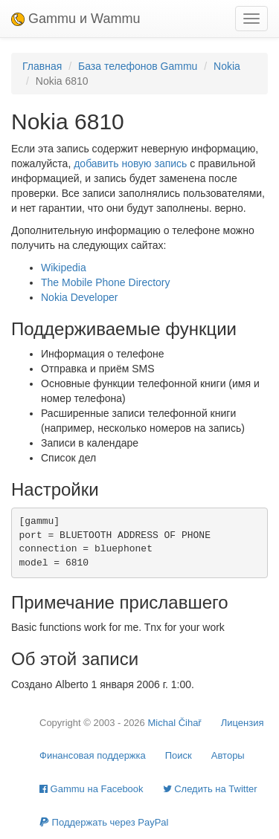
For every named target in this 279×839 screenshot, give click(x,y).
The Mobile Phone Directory (105, 282)
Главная (42, 66)
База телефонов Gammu (137, 66)
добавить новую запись (130, 163)
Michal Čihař (174, 722)
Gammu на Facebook (91, 788)
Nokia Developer (79, 297)
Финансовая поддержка (92, 755)
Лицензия (242, 722)
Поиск (178, 755)
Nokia (227, 66)
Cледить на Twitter (210, 788)
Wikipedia (63, 267)
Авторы (228, 755)
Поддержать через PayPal (103, 822)
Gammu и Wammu (75, 18)
